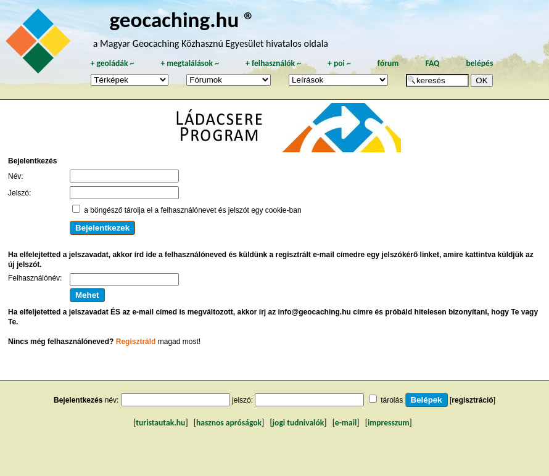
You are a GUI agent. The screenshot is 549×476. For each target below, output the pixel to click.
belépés (479, 63)
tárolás (392, 400)
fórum (388, 63)
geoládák (112, 63)
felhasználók (273, 63)
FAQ (432, 63)
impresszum (389, 422)
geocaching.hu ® (182, 19)
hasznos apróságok (229, 422)
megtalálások (190, 63)
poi (339, 63)
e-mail (346, 422)
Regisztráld (136, 341)
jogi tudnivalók (298, 422)
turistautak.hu (160, 422)
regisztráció (472, 400)
